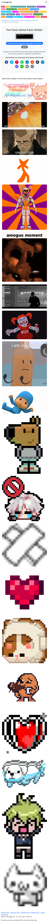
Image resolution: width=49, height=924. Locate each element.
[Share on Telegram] (42, 62)
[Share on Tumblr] (37, 62)
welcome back (31, 7)
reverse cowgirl (38, 14)
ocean (3, 9)
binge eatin (43, 12)
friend (37, 17)
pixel (3, 7)
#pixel (24, 47)
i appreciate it (11, 14)
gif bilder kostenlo (23, 9)
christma (43, 17)
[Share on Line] (22, 66)
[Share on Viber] (17, 66)
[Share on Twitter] (11, 62)
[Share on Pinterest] (17, 62)
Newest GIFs (35, 912)
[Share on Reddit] (32, 62)
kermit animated (29, 17)
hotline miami (41, 7)
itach (18, 14)
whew (3, 17)
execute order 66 (6, 12)
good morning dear (26, 14)
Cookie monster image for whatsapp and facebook (24, 20)
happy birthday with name (18, 7)
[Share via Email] (27, 66)
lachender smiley (11, 9)
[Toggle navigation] (46, 2)
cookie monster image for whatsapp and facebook (24, 43)
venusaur (15, 12)
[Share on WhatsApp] (22, 62)
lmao (7, 7)
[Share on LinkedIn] (27, 62)
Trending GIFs (25, 912)
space (36, 12)
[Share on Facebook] (6, 62)
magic (3, 14)
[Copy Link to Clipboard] (32, 66)
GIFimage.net (5, 20)
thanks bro (10, 17)
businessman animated (26, 12)
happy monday (19, 17)
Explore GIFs (5, 912)
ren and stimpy (34, 9)
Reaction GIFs (15, 912)
